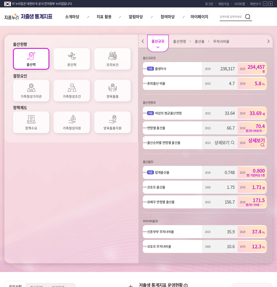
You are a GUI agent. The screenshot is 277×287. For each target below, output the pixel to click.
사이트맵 (239, 4)
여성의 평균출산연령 (170, 113)
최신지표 (40, 164)
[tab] (31, 59)
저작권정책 (103, 251)
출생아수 (163, 68)
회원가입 (223, 4)
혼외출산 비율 (158, 83)
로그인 (209, 4)
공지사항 (16, 163)
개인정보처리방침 (16, 251)
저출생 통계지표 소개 (252, 177)
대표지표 (170, 188)
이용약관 (80, 251)
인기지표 (64, 164)
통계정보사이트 (233, 251)
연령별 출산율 (158, 127)
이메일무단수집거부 (52, 251)
